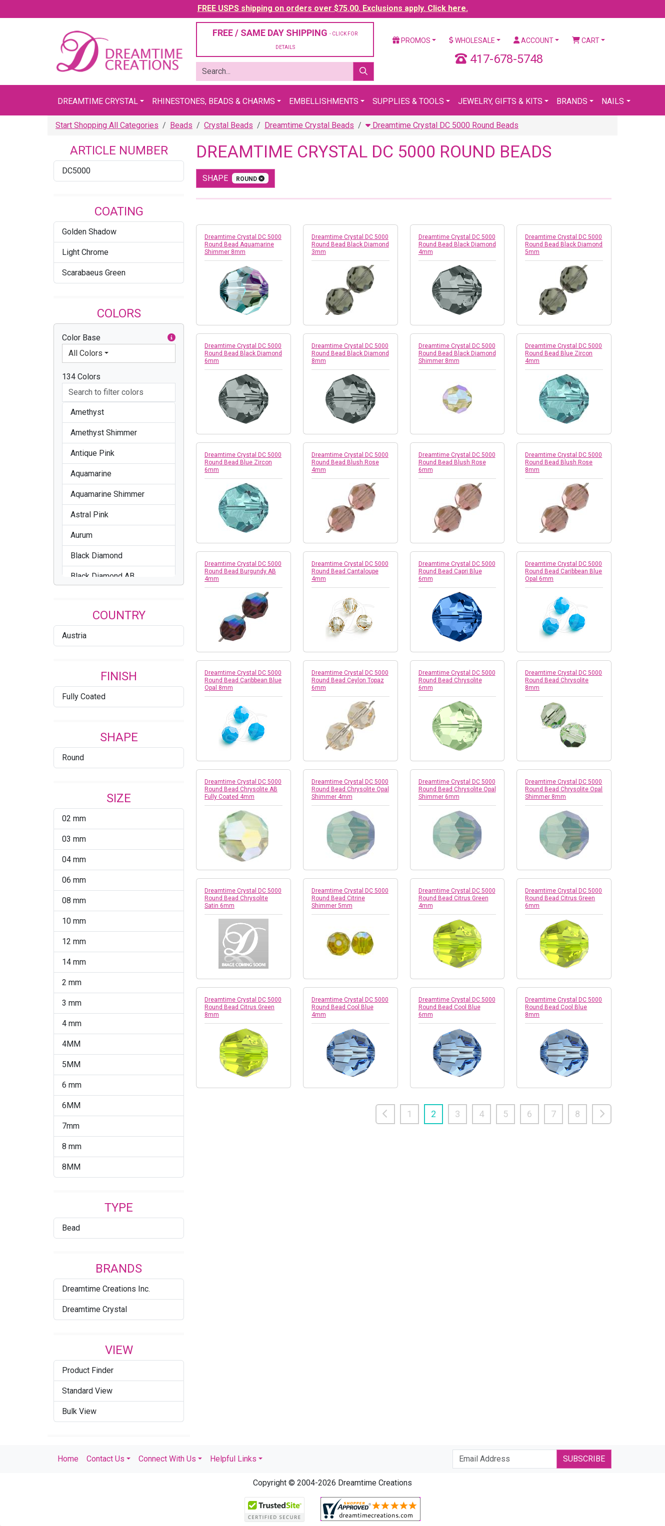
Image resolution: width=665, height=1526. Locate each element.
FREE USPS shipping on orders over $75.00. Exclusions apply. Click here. (333, 8)
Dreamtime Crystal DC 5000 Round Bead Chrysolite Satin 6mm (243, 898)
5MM (71, 1064)
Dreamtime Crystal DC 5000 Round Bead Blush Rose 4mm (350, 462)
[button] (172, 338)
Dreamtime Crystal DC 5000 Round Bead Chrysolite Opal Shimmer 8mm (563, 789)
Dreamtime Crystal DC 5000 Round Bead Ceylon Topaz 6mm (350, 680)
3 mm (72, 1003)
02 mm (74, 818)
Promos (411, 40)
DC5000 (76, 170)
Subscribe (584, 1459)
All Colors (85, 353)
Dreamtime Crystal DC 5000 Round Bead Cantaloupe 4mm (350, 571)
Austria (74, 635)
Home (68, 1459)
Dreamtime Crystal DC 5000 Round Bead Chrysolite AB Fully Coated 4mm (243, 789)
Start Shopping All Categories (107, 125)
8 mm (72, 1146)
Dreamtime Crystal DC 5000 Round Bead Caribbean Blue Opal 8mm (243, 680)
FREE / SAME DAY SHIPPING (285, 38)
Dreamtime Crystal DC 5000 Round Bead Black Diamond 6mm (243, 353)
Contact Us (105, 1459)
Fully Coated (84, 696)
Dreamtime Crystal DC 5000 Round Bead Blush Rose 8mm (563, 462)
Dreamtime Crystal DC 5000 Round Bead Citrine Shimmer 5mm (350, 898)
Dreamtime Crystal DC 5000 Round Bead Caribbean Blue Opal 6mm (563, 571)
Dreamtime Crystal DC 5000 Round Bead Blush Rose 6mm (457, 462)
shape (235, 178)
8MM (71, 1167)
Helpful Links (233, 1459)
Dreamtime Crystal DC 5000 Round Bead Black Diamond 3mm (350, 244)
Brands (572, 101)
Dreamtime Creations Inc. (106, 1289)
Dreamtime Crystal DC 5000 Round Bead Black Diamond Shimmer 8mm (457, 353)
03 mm (74, 839)
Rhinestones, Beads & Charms (213, 101)
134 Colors (81, 376)
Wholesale (472, 40)
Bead (71, 1228)
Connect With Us (167, 1459)
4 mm (72, 1023)
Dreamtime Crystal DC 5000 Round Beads (442, 125)
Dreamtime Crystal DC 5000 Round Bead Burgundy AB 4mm (243, 571)
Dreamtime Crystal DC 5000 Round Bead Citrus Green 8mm (243, 1007)
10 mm (74, 921)
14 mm (74, 962)
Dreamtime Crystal (98, 101)
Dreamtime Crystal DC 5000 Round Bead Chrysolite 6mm (457, 680)
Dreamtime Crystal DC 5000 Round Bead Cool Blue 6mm (457, 1007)
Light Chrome (85, 252)
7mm (71, 1126)
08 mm (74, 900)
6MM (71, 1105)
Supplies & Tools (408, 101)
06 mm (74, 880)
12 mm (74, 941)
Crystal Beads (228, 125)
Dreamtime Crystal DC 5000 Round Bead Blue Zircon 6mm (243, 462)
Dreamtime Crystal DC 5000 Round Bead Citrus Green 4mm (457, 898)
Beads (181, 125)
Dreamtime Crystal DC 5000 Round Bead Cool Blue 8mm (563, 1007)
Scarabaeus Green (94, 272)
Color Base (119, 338)
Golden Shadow (89, 231)
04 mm (74, 859)
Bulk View (79, 1411)
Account (534, 40)
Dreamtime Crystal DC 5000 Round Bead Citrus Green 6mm (563, 898)
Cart (586, 40)
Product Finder (88, 1370)
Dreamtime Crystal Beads (309, 125)
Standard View (87, 1391)
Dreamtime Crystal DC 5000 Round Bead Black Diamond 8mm (350, 353)
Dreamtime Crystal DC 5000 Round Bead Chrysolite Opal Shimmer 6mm (457, 789)
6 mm (72, 1085)
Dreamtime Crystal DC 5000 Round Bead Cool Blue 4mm (350, 1007)
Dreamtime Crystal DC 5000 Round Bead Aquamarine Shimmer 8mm (243, 244)
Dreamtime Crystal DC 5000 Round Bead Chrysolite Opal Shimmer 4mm (350, 789)
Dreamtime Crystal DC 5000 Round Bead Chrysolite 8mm (563, 680)
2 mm (72, 982)
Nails (613, 101)
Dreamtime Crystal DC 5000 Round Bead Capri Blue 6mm (457, 571)
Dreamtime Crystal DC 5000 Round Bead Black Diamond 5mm (563, 244)
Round (73, 757)
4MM (71, 1044)
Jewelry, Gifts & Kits (500, 101)
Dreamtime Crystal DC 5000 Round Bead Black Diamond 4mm (457, 244)
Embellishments (323, 101)
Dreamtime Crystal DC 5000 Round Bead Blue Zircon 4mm (563, 353)
